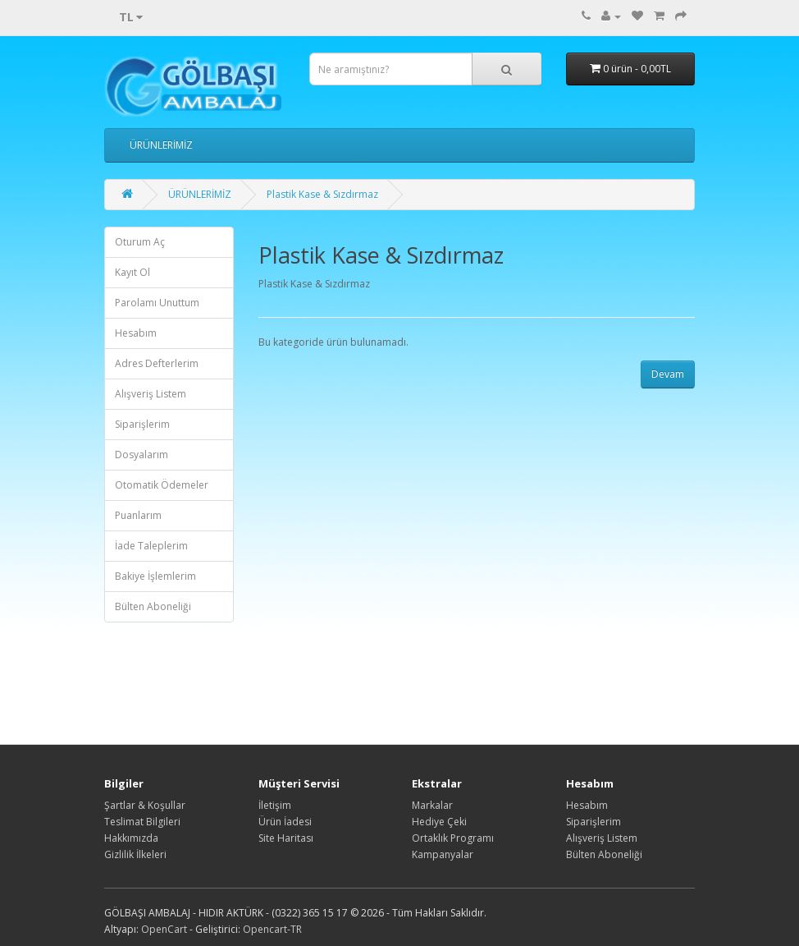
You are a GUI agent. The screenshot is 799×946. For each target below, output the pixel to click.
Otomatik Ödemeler (161, 485)
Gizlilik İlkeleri (135, 854)
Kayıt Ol (132, 272)
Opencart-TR (272, 929)
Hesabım (136, 333)
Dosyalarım (141, 455)
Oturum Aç (140, 242)
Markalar (432, 805)
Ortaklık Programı (453, 838)
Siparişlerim (142, 424)
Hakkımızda (131, 838)
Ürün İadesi (285, 822)
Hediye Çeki (439, 822)
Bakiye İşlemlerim (155, 576)
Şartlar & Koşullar (144, 805)
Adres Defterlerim (157, 363)
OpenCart (164, 929)
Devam (667, 374)
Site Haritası (285, 838)
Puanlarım (138, 515)
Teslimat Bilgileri (142, 822)
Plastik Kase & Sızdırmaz (322, 194)
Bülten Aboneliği (153, 606)
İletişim (274, 805)
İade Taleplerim (151, 546)
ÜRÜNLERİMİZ (161, 145)
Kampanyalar (442, 854)
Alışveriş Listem (150, 394)
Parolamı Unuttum (157, 303)
